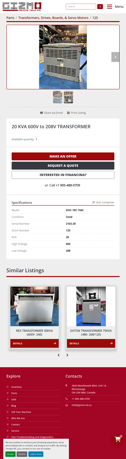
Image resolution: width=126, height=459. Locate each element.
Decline (21, 454)
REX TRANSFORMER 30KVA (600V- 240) (34, 332)
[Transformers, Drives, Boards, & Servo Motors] (53, 17)
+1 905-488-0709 (68, 185)
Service (15, 430)
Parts (14, 393)
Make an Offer (63, 156)
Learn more (36, 454)
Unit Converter (103, 202)
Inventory (16, 386)
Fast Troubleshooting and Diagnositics (32, 437)
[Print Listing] (76, 113)
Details (34, 343)
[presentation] (59, 354)
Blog (13, 405)
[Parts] (10, 17)
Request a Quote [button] (63, 165)
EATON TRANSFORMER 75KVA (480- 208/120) (91, 332)
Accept (10, 454)
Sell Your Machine (21, 412)
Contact (15, 424)
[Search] (81, 6)
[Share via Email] (51, 113)
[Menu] (110, 7)
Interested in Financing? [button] (63, 175)
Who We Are (18, 418)
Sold (13, 399)
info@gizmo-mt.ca (82, 405)
